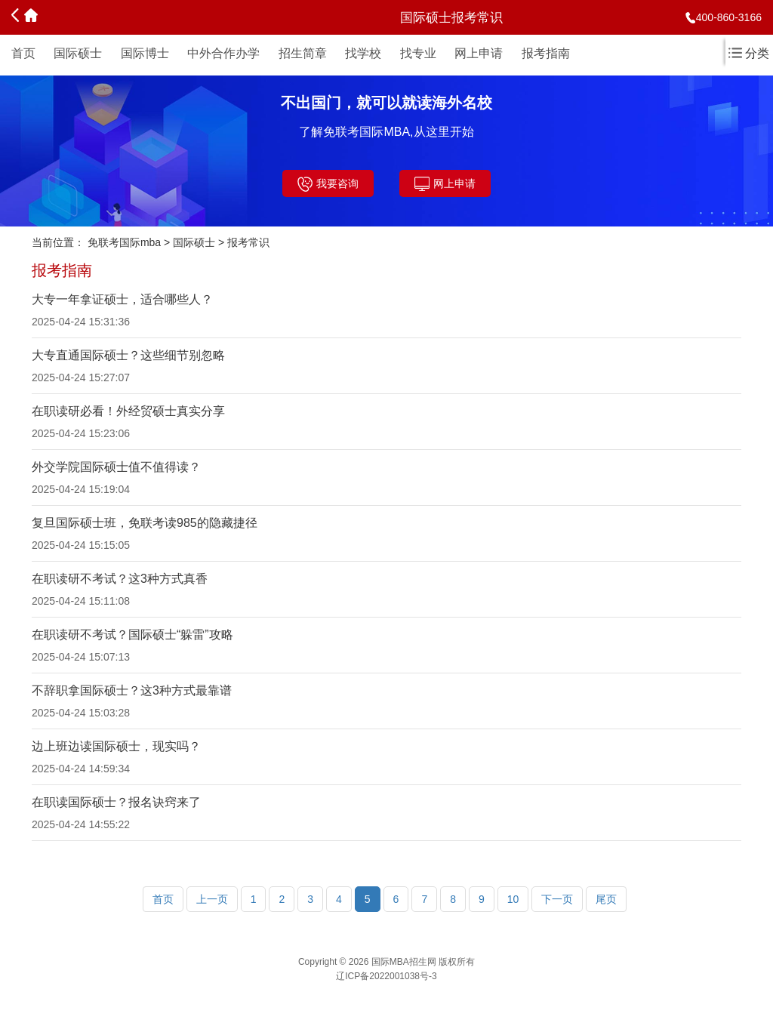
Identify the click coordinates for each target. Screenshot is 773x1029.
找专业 (418, 53)
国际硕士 (78, 53)
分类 (748, 53)
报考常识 (248, 242)
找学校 (363, 53)
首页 (23, 53)
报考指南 (546, 53)
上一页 (212, 899)
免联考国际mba (124, 242)
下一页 (557, 899)
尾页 (606, 899)
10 (513, 899)
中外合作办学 (223, 53)
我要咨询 (328, 184)
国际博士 (145, 53)
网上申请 (478, 53)
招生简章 (303, 53)
